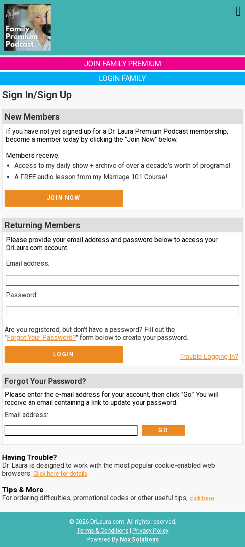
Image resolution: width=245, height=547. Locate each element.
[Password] (122, 312)
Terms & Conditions (103, 530)
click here (201, 498)
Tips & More (22, 489)
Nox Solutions (139, 539)
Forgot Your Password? (41, 338)
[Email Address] (122, 280)
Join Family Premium (122, 63)
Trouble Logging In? (209, 357)
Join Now (64, 197)
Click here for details (60, 473)
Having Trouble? (29, 457)
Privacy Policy (150, 530)
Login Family (122, 78)
